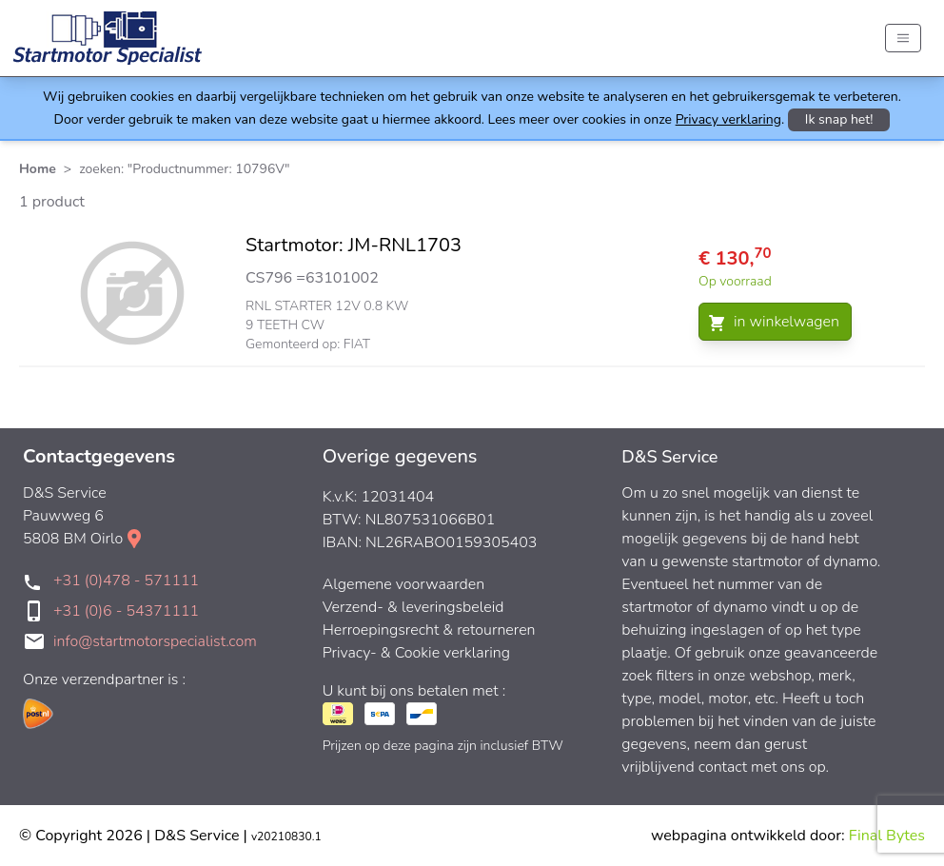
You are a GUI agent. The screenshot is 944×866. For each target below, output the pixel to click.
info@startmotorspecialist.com (155, 641)
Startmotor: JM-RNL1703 (354, 245)
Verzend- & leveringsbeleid (413, 607)
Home (37, 169)
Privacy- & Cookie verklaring (416, 652)
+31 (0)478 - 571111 (126, 580)
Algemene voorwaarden (404, 584)
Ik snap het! (839, 119)
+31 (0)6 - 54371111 (126, 610)
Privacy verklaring (728, 119)
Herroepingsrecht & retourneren (429, 630)
